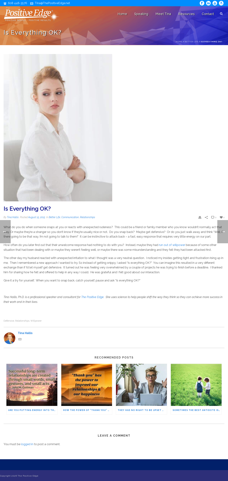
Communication (70, 217)
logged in (27, 444)
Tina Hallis (13, 217)
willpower (36, 321)
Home (122, 14)
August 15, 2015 (36, 217)
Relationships (87, 217)
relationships (22, 321)
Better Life (191, 42)
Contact (208, 14)
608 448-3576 (17, 3)
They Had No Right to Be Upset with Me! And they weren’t (142, 410)
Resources (186, 14)
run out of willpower (172, 245)
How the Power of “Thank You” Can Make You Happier (87, 410)
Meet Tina (163, 14)
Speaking (141, 14)
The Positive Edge (92, 297)
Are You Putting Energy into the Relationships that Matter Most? (32, 410)
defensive (9, 321)
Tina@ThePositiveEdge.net (52, 3)
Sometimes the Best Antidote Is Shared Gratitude (197, 410)
